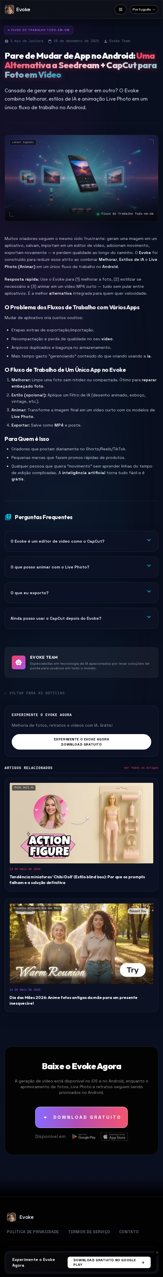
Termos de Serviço (89, 1231)
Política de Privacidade (33, 1231)
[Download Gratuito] (81, 1117)
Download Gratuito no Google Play (109, 1262)
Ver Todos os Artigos (141, 768)
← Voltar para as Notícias (35, 693)
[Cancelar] (157, 1252)
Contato (129, 1231)
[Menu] (121, 9)
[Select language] (144, 9)
